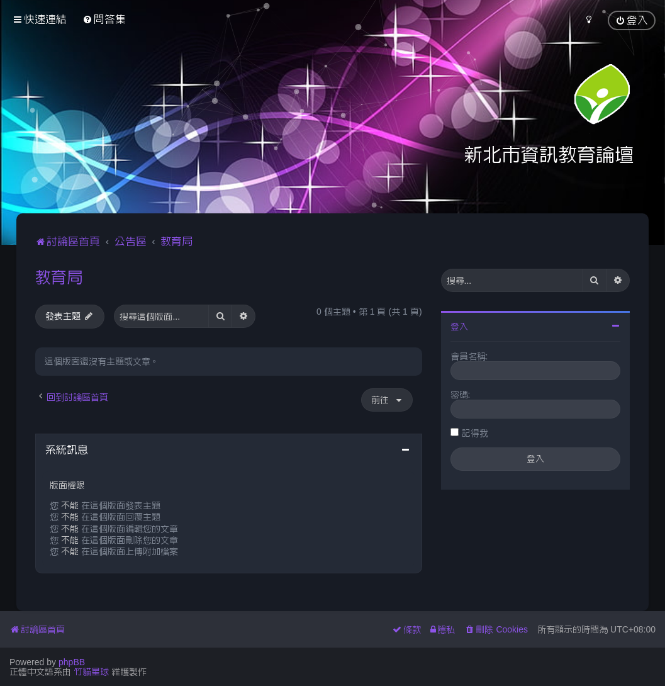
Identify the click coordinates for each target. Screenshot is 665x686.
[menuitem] (104, 19)
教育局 (58, 277)
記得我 (475, 433)
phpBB (72, 662)
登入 (459, 326)
